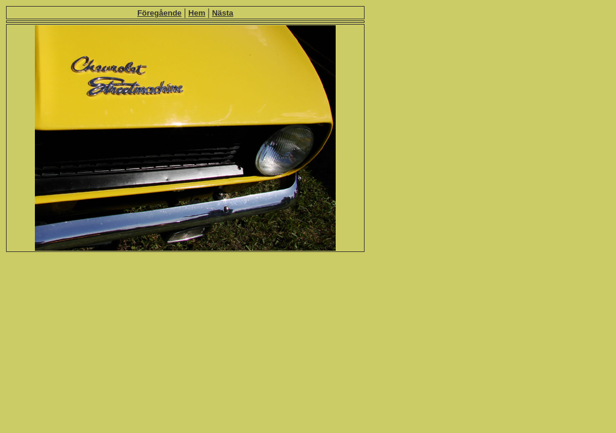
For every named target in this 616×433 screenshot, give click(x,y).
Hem (196, 12)
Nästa (222, 12)
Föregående (159, 12)
